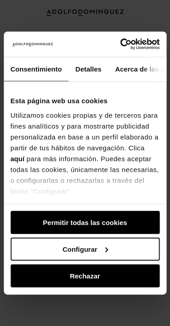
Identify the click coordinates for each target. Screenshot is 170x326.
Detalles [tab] (88, 68)
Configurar (85, 249)
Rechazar (85, 275)
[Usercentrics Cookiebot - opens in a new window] (121, 44)
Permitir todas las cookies (85, 222)
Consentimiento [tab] (36, 68)
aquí (17, 158)
